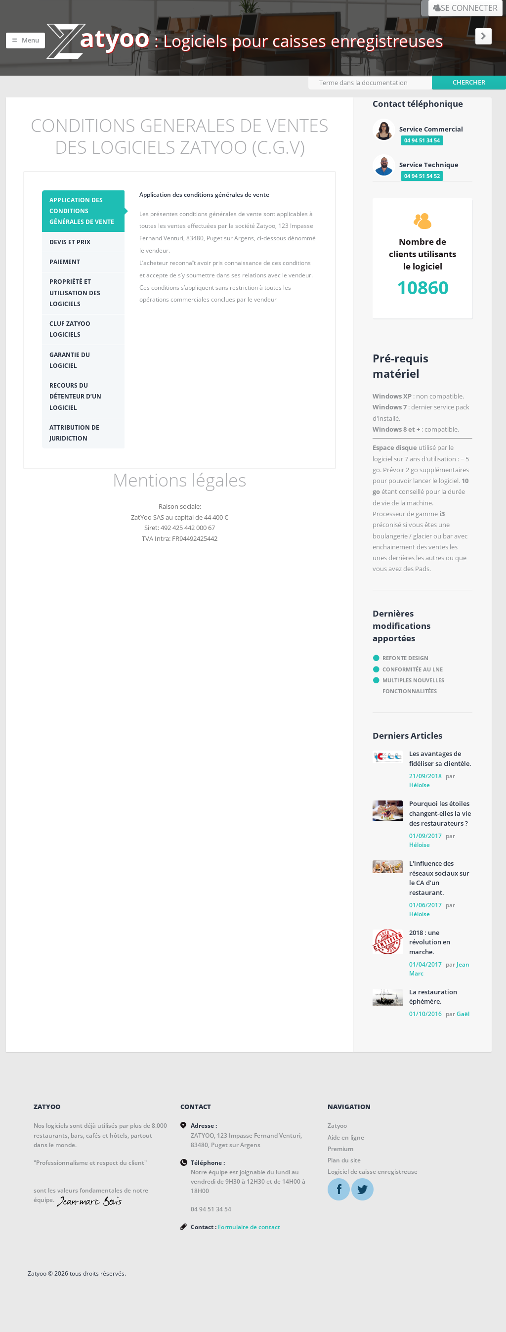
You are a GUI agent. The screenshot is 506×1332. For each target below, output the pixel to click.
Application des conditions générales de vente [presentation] (107, 213)
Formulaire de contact (249, 1227)
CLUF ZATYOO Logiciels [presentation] (97, 310)
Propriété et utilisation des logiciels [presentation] (107, 284)
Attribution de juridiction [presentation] (105, 381)
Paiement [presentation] (75, 259)
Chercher (469, 77)
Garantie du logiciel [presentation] (95, 330)
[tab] (111, 214)
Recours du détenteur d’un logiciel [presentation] (106, 355)
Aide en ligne (346, 1133)
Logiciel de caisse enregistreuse (373, 1168)
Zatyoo (337, 1122)
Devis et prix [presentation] (80, 239)
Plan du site (344, 1156)
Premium (340, 1145)
